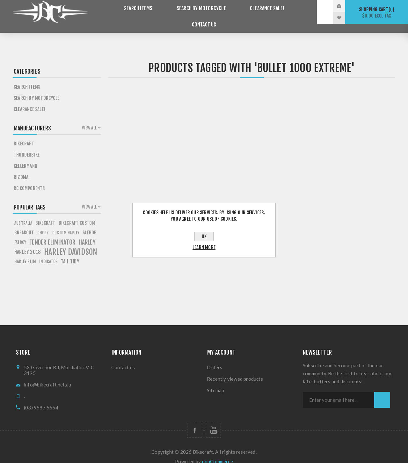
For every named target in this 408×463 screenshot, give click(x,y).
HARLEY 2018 (27, 243)
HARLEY (87, 233)
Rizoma (21, 168)
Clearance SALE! (240, 12)
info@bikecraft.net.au (47, 375)
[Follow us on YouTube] (213, 421)
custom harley (66, 223)
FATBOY (20, 233)
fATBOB (90, 224)
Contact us (288, 12)
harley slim (25, 252)
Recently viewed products (235, 370)
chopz (43, 223)
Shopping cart (376, 12)
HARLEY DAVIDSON (70, 243)
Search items (121, 12)
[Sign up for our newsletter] (338, 391)
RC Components (29, 179)
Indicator (48, 252)
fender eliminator (52, 233)
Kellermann (25, 157)
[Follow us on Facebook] (194, 421)
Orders (214, 358)
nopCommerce (217, 452)
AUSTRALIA (23, 214)
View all (89, 118)
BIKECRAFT (45, 214)
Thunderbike (27, 146)
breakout (24, 224)
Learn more (204, 247)
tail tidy (70, 252)
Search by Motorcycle (179, 12)
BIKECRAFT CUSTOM (77, 214)
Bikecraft (24, 135)
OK (204, 236)
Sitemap (215, 381)
